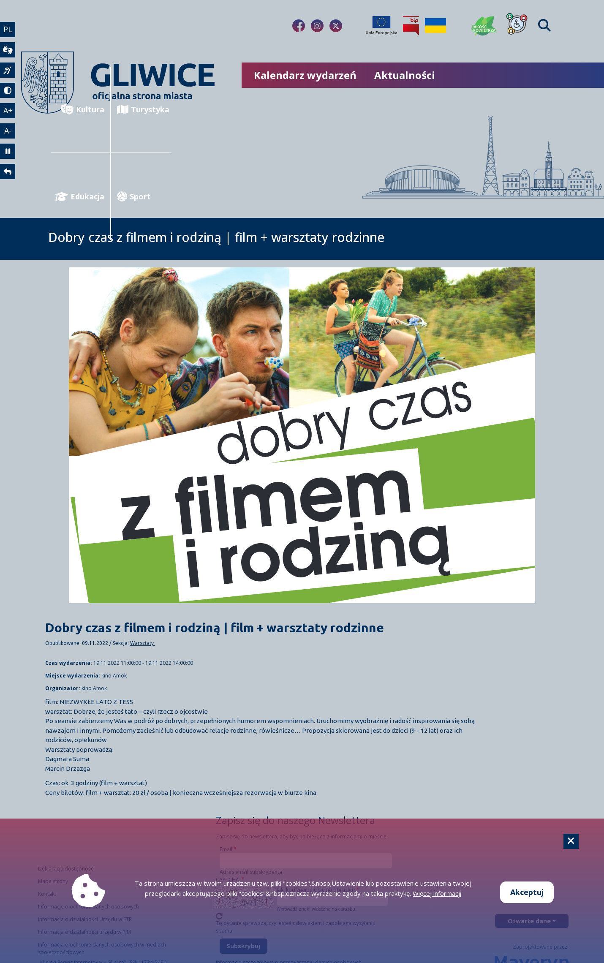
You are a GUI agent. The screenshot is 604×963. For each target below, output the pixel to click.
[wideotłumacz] (7, 49)
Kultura (82, 109)
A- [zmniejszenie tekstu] (7, 130)
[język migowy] (7, 70)
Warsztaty (142, 643)
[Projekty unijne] (381, 25)
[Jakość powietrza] (484, 25)
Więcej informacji (437, 893)
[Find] (544, 26)
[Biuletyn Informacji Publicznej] (411, 25)
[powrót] (7, 171)
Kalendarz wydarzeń (305, 75)
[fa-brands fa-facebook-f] (298, 25)
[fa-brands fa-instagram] (317, 25)
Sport (134, 196)
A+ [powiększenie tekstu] (7, 110)
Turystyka (143, 109)
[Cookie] (571, 841)
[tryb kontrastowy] (7, 90)
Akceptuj (527, 892)
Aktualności (404, 75)
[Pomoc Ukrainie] (435, 25)
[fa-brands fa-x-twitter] (335, 25)
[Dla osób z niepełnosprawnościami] (517, 25)
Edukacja (79, 196)
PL (7, 29)
